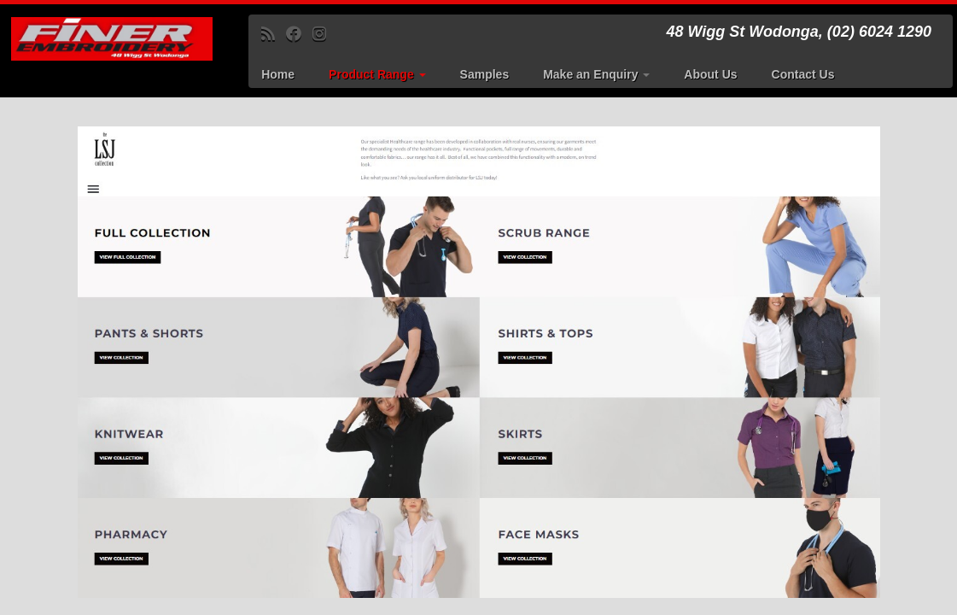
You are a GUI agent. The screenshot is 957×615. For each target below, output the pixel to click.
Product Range (377, 74)
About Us (710, 74)
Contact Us (803, 74)
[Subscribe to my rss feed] (273, 34)
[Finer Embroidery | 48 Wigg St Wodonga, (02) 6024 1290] (112, 39)
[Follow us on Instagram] (324, 34)
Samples (485, 74)
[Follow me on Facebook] (299, 34)
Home (278, 74)
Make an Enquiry (596, 74)
